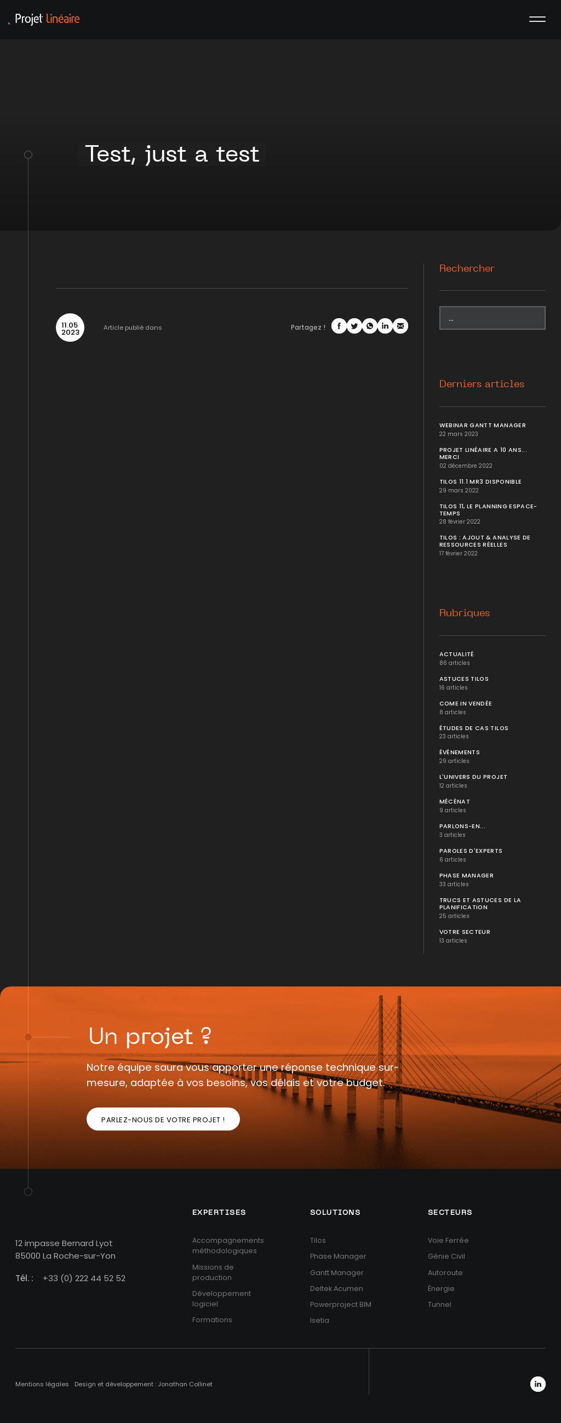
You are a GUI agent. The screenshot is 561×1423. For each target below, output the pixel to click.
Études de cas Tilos (474, 728)
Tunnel (439, 1304)
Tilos (318, 1240)
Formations (212, 1319)
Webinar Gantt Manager (482, 425)
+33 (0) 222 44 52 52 (84, 1278)
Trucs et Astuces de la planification (480, 903)
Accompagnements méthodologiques (228, 1245)
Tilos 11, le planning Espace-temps (488, 510)
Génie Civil (446, 1256)
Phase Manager (466, 875)
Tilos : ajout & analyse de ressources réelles (485, 541)
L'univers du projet (473, 777)
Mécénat (454, 801)
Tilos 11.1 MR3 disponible (480, 482)
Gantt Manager (337, 1272)
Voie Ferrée (448, 1240)
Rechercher (467, 269)
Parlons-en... (462, 826)
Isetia (319, 1320)
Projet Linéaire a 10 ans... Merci (483, 453)
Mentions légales (42, 1384)
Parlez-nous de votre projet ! (163, 1120)
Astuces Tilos (464, 679)
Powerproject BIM (340, 1304)
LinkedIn (538, 1384)
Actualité (456, 654)
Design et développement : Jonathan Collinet (144, 1384)
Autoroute (445, 1272)
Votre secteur (465, 932)
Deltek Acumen (336, 1288)
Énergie (441, 1288)
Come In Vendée (466, 703)
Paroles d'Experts (471, 851)
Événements (459, 752)
